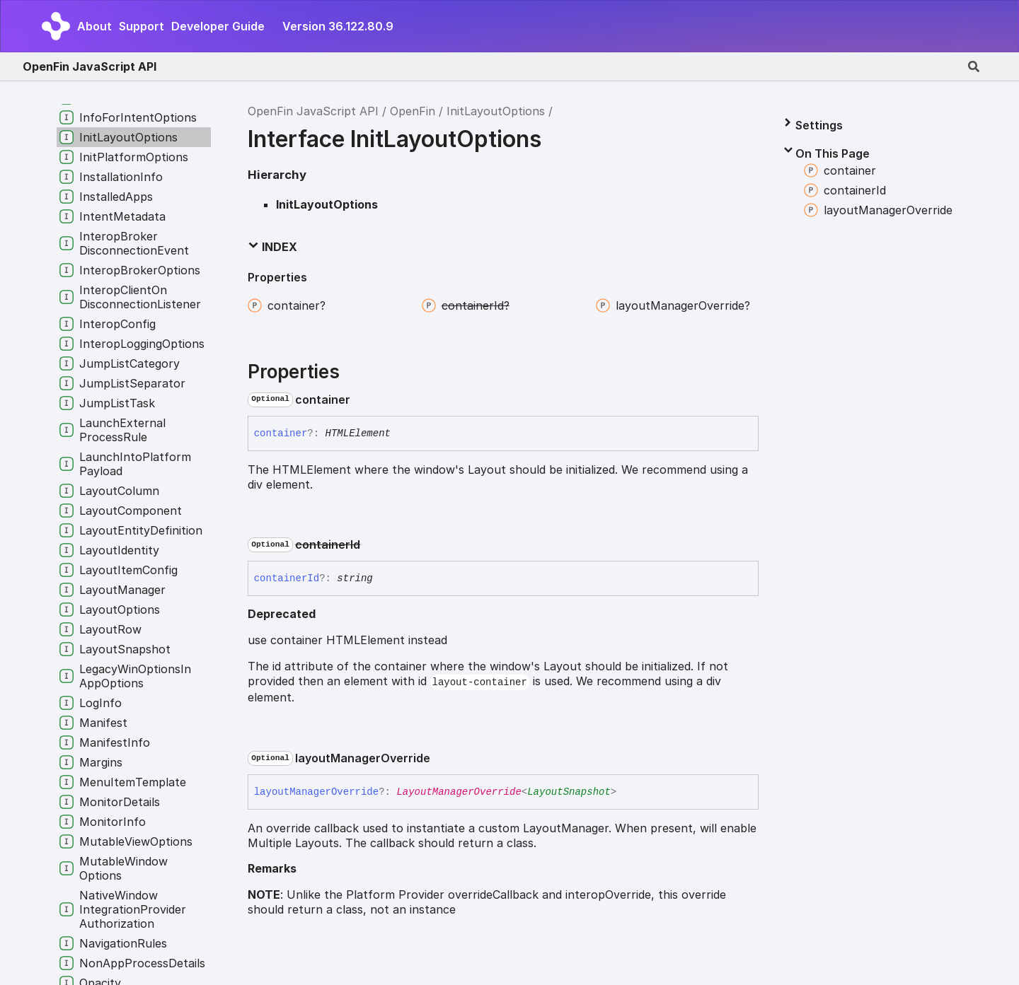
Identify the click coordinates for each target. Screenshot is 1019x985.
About (94, 26)
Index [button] (272, 247)
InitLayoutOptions (496, 111)
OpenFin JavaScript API (89, 66)
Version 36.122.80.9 (337, 26)
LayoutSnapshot (569, 792)
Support (141, 26)
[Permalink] (361, 399)
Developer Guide (218, 26)
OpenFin (412, 111)
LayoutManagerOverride (458, 792)
